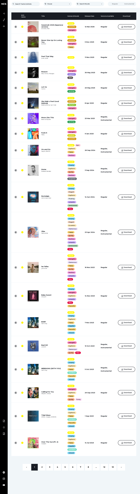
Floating (71, 199)
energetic (71, 30)
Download (126, 27)
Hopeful (71, 326)
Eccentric (71, 225)
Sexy (69, 209)
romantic (71, 202)
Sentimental (72, 205)
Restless (71, 155)
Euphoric (71, 148)
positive (71, 135)
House (70, 23)
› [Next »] (121, 467)
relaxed (71, 333)
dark (69, 77)
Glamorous (72, 229)
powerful (71, 27)
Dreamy (71, 165)
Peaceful (71, 306)
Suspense (71, 179)
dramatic (71, 105)
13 (113, 467)
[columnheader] (15, 16)
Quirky (70, 172)
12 (104, 467)
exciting (71, 91)
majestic (71, 74)
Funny (78, 399)
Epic (77, 145)
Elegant (71, 192)
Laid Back (71, 373)
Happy (70, 47)
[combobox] (58, 4)
